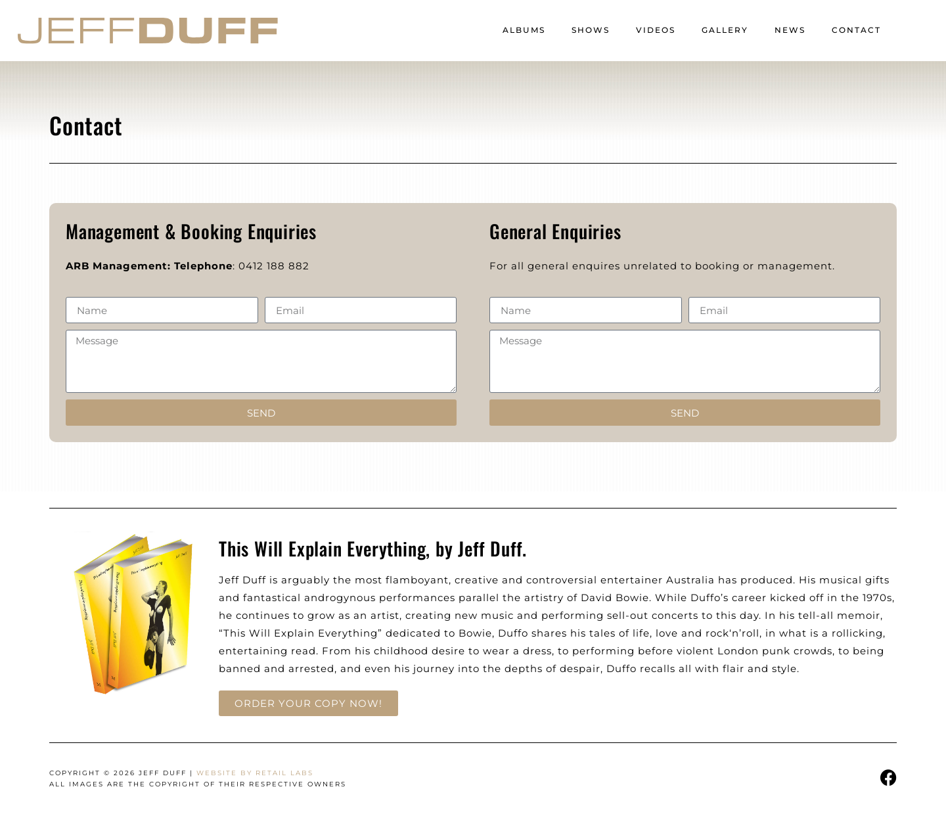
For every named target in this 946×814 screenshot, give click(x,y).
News (790, 30)
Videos (655, 30)
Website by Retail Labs (254, 773)
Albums (524, 30)
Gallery (725, 30)
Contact (856, 30)
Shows (591, 30)
